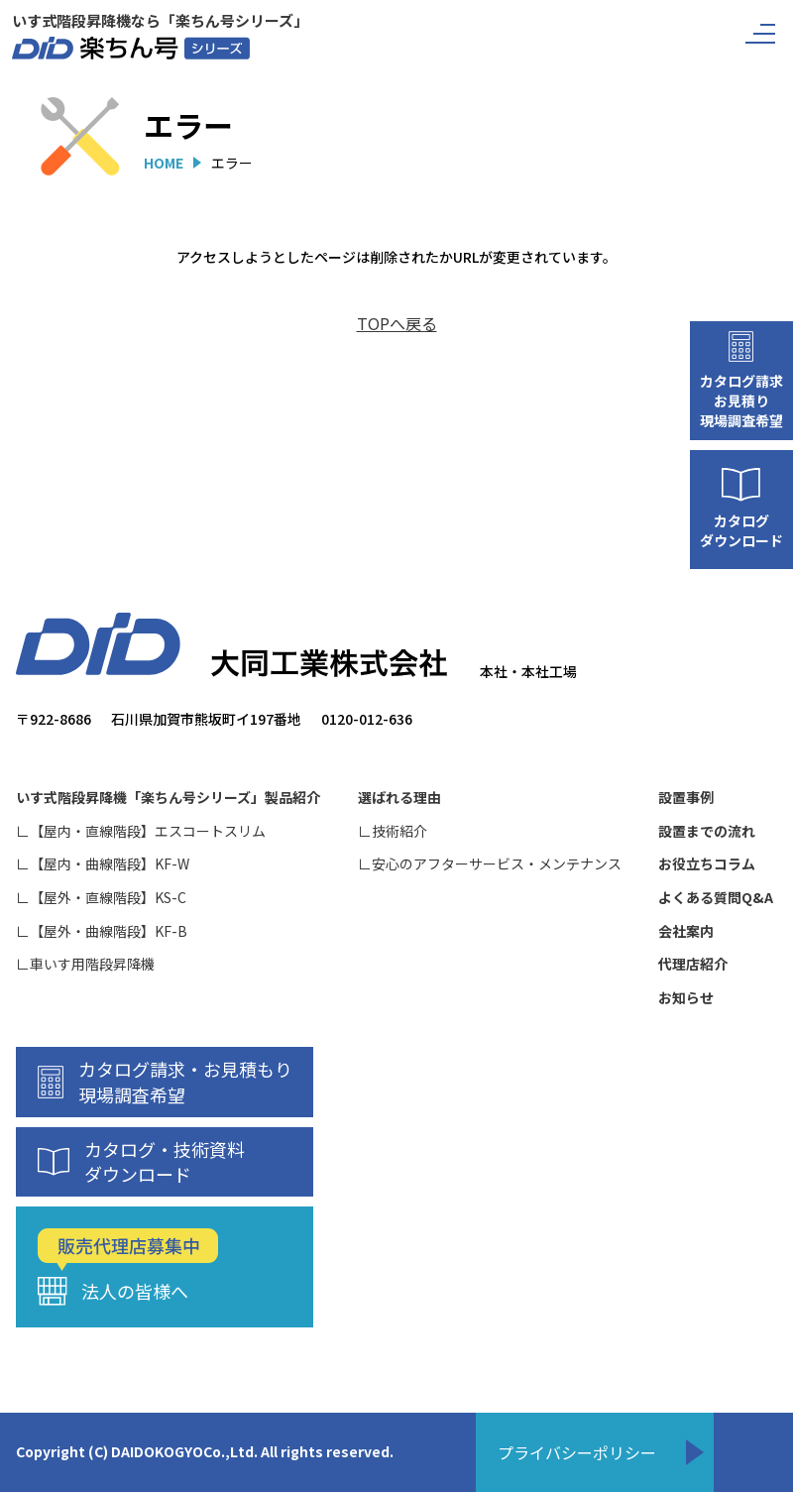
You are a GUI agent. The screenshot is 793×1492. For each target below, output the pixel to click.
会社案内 (686, 931)
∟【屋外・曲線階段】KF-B (101, 931)
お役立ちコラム (706, 864)
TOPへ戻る (397, 323)
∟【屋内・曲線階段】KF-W (102, 864)
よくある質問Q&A (715, 897)
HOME (163, 162)
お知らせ (686, 997)
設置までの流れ (706, 831)
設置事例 (686, 797)
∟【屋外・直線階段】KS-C (101, 897)
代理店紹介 (693, 964)
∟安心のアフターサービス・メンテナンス (490, 864)
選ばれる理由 (399, 797)
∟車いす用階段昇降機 (85, 964)
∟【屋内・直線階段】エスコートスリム (141, 831)
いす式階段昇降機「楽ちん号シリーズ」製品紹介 (168, 797)
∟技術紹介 (392, 831)
